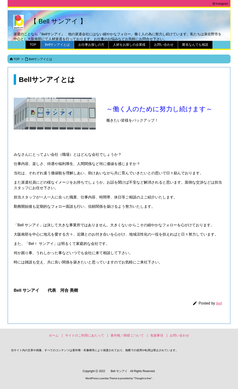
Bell (219, 303)
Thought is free (142, 378)
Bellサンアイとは (40, 59)
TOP (16, 59)
